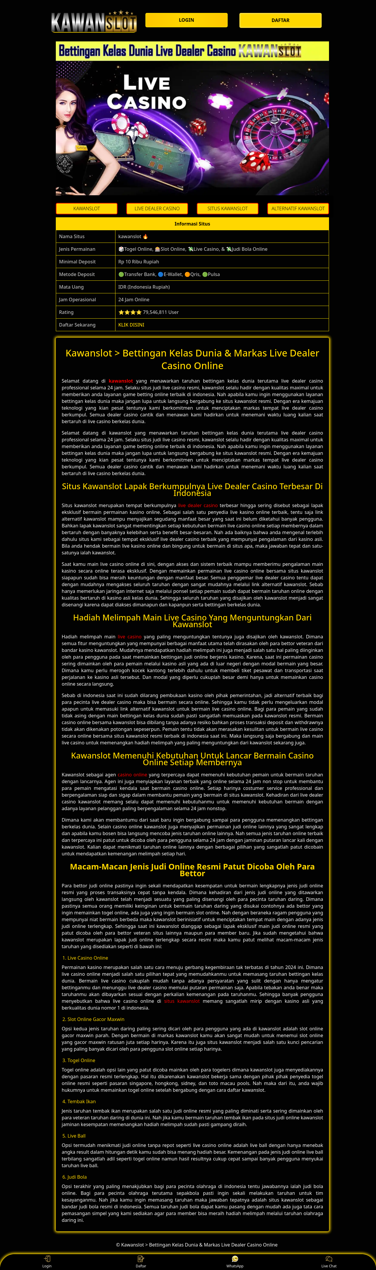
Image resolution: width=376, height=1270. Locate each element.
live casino (130, 636)
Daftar (141, 1262)
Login (46, 1262)
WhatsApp (235, 1262)
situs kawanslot (182, 1001)
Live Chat (328, 1262)
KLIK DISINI (131, 325)
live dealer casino (198, 505)
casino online (132, 774)
